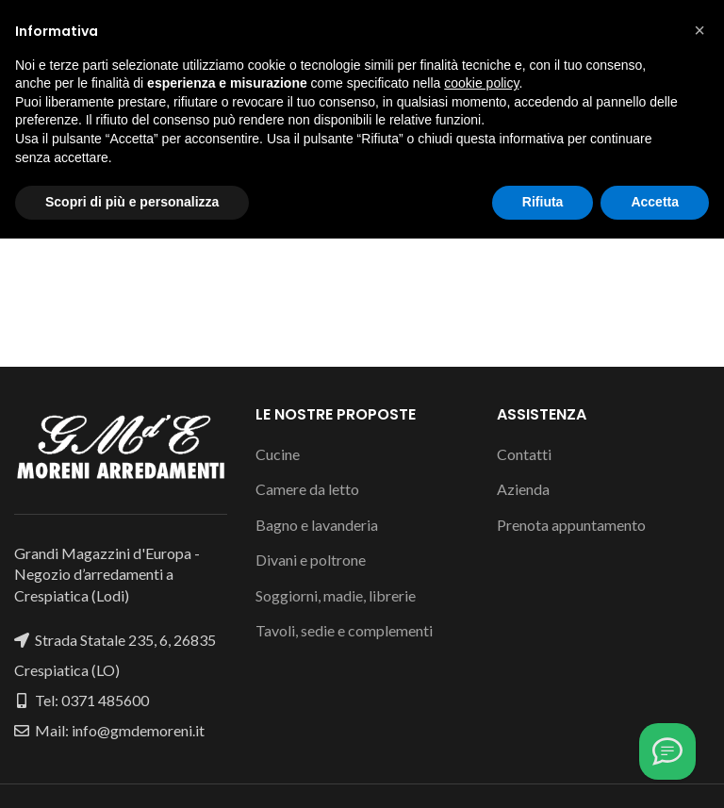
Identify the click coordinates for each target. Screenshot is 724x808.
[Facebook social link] (340, 18)
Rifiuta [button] (543, 771)
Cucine (277, 454)
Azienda (523, 489)
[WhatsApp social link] (383, 18)
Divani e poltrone (310, 560)
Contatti (524, 454)
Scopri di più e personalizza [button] (132, 771)
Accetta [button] (655, 771)
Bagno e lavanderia (316, 525)
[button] (699, 600)
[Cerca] (362, 120)
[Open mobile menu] (46, 64)
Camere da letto (307, 489)
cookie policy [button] (481, 652)
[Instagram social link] (361, 18)
